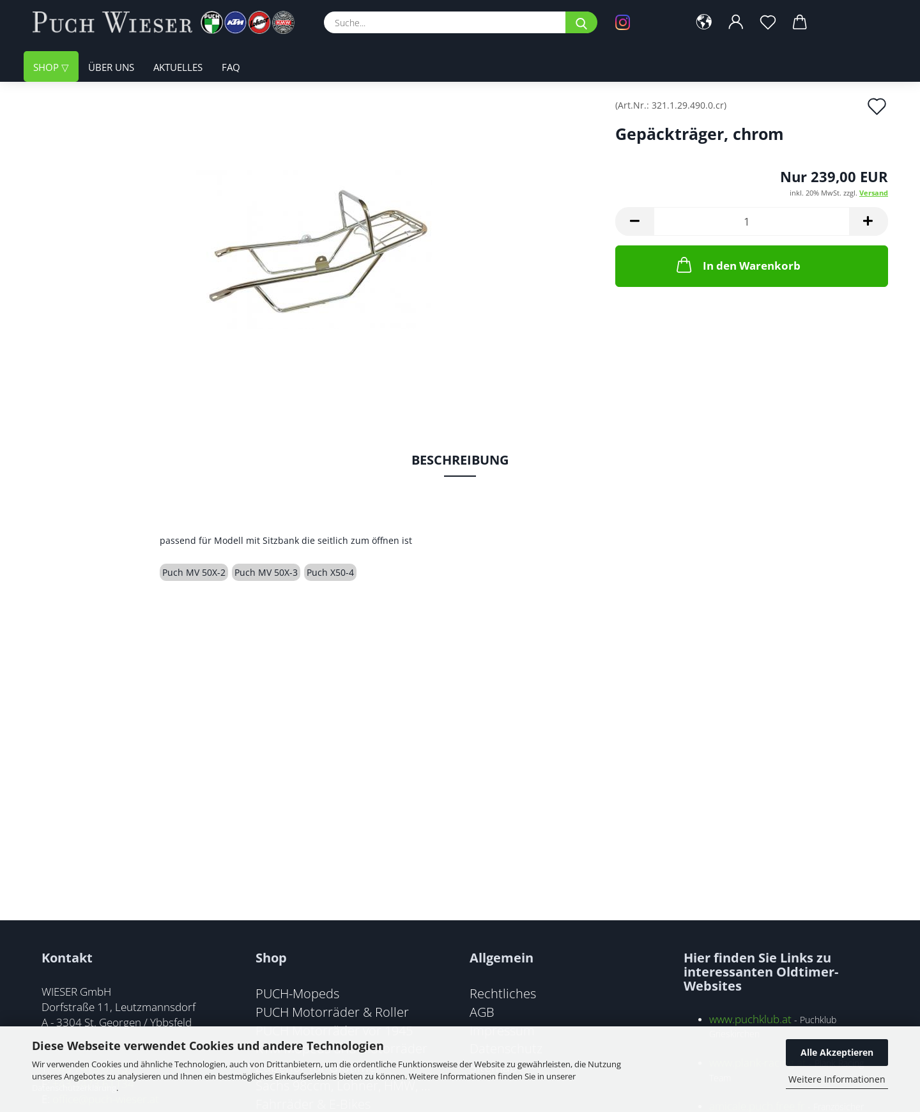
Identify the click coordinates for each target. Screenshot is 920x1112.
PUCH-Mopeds (297, 993)
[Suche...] (581, 22)
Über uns (111, 67)
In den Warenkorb (737, 264)
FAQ (231, 67)
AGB (482, 1012)
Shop (47, 67)
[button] (704, 22)
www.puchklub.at (750, 1019)
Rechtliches (503, 993)
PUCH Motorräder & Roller (332, 1012)
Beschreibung (460, 459)
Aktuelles (178, 67)
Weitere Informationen (836, 1079)
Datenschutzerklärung (74, 1087)
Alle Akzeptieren (837, 1052)
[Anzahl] (752, 221)
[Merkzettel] (768, 22)
